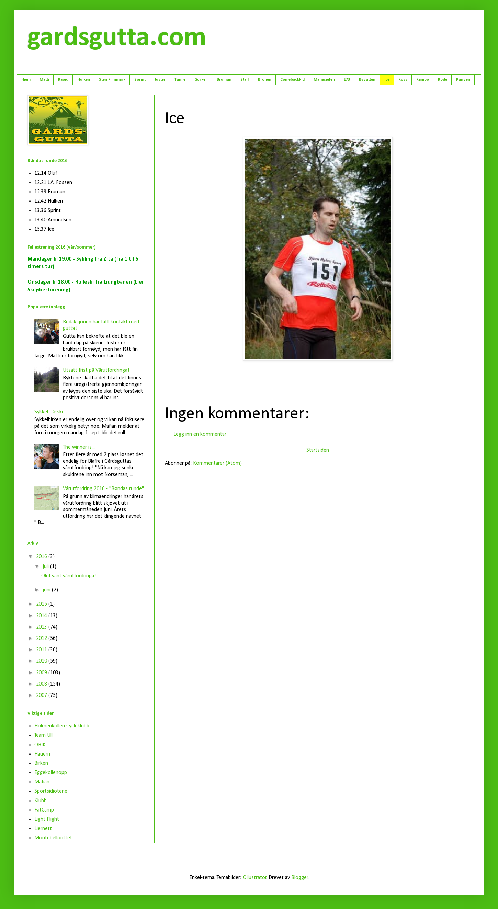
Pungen (463, 80)
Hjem (26, 80)
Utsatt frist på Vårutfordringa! (96, 370)
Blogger (299, 878)
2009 (42, 673)
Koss (402, 80)
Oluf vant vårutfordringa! (68, 576)
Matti (44, 80)
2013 (42, 627)
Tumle (179, 80)
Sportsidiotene (50, 791)
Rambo (422, 80)
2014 (42, 616)
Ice (386, 80)
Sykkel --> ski (48, 412)
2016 (42, 557)
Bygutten (367, 80)
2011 (42, 650)
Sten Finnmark (112, 80)
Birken (41, 763)
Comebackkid (292, 80)
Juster (160, 80)
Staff (244, 80)
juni (47, 590)
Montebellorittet (53, 838)
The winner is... (79, 447)
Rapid (63, 80)
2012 (42, 638)
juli (46, 566)
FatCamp (44, 810)
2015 (42, 604)
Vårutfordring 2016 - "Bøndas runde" (103, 489)
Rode (442, 80)
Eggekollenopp (50, 772)
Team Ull (43, 735)
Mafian (41, 782)
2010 (42, 661)
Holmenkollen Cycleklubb (61, 726)
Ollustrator (255, 878)
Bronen (264, 80)
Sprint (140, 80)
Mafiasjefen (324, 80)
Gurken (201, 80)
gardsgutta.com (116, 38)
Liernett (43, 828)
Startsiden (317, 450)
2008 (42, 684)
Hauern (42, 754)
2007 (42, 695)
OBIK (40, 745)
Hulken (83, 80)
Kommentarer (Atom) (217, 463)
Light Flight (46, 819)
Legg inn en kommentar (199, 434)
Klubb (40, 801)
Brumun (224, 80)
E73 (347, 80)
